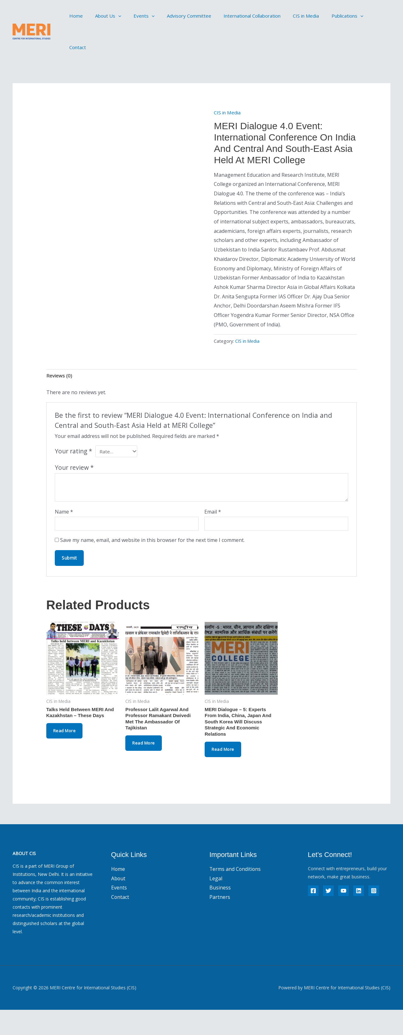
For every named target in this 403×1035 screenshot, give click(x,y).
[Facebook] (313, 916)
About (118, 903)
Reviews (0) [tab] (59, 397)
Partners (219, 922)
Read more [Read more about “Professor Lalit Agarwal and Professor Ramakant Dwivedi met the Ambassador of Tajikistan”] (144, 768)
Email (212, 533)
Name (64, 533)
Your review (74, 489)
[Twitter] (328, 916)
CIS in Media (290, 16)
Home (74, 16)
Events (136, 16)
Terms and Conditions (235, 894)
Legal (215, 903)
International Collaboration (239, 16)
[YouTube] (343, 916)
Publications (328, 16)
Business (220, 913)
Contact (362, 16)
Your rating (73, 473)
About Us (104, 16)
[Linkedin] (358, 916)
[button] (114, 16)
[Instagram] (373, 916)
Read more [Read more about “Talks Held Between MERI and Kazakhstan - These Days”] (65, 755)
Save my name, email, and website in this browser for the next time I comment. (152, 562)
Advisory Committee (179, 16)
